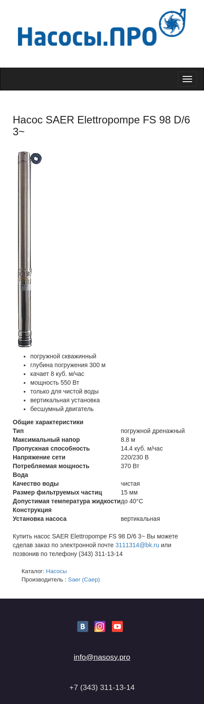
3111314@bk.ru (137, 545)
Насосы (56, 571)
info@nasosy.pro (102, 657)
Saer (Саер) (84, 579)
